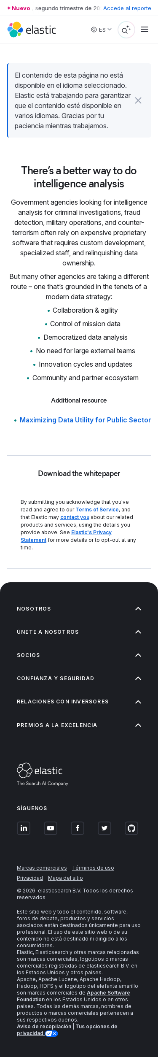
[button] (138, 100)
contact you (74, 517)
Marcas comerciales (42, 868)
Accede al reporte (127, 8)
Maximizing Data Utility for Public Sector (85, 420)
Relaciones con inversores (79, 701)
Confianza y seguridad (79, 678)
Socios (79, 655)
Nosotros (79, 609)
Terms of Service (97, 509)
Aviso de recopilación (44, 1026)
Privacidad (30, 878)
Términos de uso (93, 868)
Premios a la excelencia (79, 725)
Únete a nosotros (79, 632)
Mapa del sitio (65, 878)
